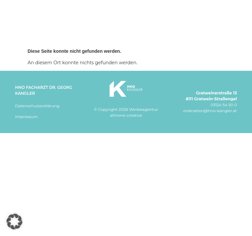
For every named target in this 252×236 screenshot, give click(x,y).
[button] (14, 221)
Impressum (26, 116)
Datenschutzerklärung (37, 105)
